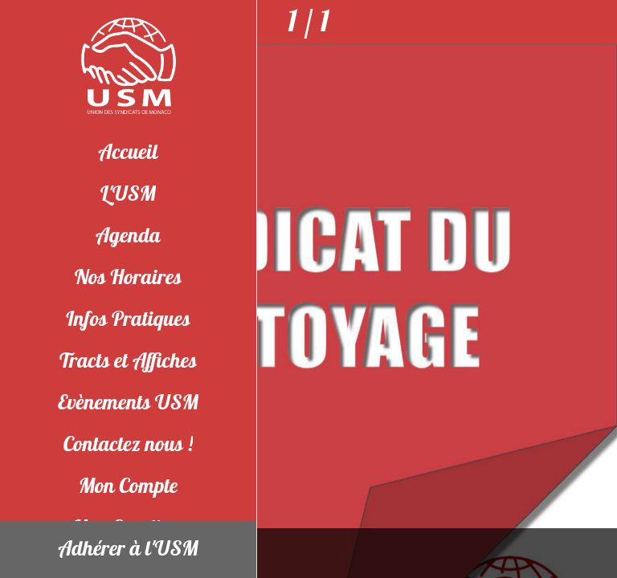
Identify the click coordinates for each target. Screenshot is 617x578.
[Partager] (594, 22)
